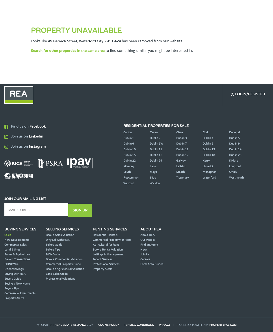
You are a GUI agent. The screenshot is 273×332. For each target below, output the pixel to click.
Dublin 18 (209, 155)
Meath (180, 172)
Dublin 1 (128, 138)
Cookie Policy (108, 325)
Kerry (206, 161)
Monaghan (209, 172)
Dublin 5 (234, 138)
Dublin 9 (234, 144)
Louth (127, 172)
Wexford (128, 183)
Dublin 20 (235, 155)
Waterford (209, 178)
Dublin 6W (156, 144)
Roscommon (131, 178)
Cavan (154, 132)
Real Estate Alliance (70, 324)
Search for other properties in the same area (68, 51)
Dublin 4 (208, 138)
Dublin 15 (129, 155)
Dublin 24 (156, 161)
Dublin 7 (181, 144)
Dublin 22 (129, 161)
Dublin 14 (235, 149)
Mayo (153, 172)
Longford (235, 166)
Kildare (233, 161)
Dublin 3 (181, 138)
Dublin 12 (182, 149)
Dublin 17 (182, 155)
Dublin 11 (156, 149)
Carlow (127, 132)
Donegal (234, 132)
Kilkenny (128, 166)
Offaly (233, 172)
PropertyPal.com (223, 324)
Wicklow (155, 183)
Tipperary (182, 178)
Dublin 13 (209, 149)
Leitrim (180, 166)
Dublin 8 (208, 144)
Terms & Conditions (139, 325)
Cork (206, 132)
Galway (181, 161)
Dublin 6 (128, 144)
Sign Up (81, 210)
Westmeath (236, 178)
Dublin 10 (129, 149)
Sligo (153, 178)
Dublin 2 (155, 138)
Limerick (208, 166)
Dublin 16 (156, 155)
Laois (153, 166)
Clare (179, 132)
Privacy (165, 325)
